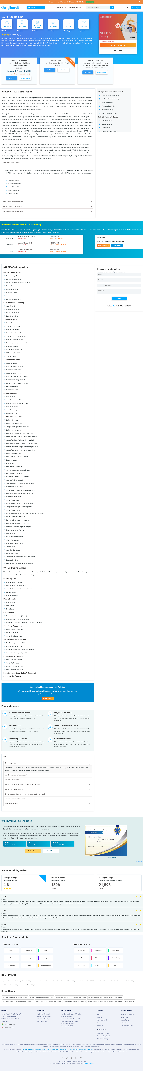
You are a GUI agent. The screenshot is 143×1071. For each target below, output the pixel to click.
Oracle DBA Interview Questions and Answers (48, 1001)
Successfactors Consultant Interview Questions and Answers (105, 997)
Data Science (53, 1049)
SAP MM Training (129, 981)
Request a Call (47, 698)
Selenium (32, 1049)
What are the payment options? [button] (15, 799)
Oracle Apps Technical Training (42, 981)
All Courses (31, 7)
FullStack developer (72, 1049)
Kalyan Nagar (98, 958)
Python (27, 1049)
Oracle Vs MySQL (129, 1001)
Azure (39, 1049)
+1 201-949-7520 (9, 1027)
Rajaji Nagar (115, 950)
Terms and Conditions (127, 1014)
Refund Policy (125, 1023)
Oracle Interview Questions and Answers (74, 1001)
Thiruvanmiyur (11, 965)
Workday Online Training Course (29, 985)
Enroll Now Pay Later (103, 245)
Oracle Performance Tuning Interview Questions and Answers (105, 1001)
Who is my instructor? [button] (11, 780)
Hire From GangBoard (103, 1036)
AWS (23, 1049)
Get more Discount (25, 78)
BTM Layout (81, 950)
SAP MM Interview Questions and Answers (41, 997)
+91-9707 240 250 (123, 306)
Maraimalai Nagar (46, 965)
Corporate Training (102, 1039)
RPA (48, 1049)
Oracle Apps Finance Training (23, 981)
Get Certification (32, 851)
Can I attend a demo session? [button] (14, 789)
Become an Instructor (103, 1033)
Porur (11, 958)
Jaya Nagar (81, 958)
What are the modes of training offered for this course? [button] (22, 784)
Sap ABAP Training (92, 981)
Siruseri (29, 965)
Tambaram (29, 950)
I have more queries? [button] (11, 803)
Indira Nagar (81, 965)
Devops (44, 1049)
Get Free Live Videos (118, 45)
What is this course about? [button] (47, 163)
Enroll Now (118, 50)
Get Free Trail (87, 72)
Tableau (85, 1049)
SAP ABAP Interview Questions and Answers (15, 997)
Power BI (90, 1049)
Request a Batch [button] (117, 245)
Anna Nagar (28, 958)
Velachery (11, 950)
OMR (45, 950)
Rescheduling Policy (127, 1026)
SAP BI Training (104, 981)
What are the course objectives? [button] (47, 201)
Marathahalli (98, 950)
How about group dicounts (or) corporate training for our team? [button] (25, 794)
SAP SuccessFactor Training (10, 985)
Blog (66, 7)
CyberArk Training (7, 981)
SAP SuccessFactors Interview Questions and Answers (71, 997)
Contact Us (100, 1026)
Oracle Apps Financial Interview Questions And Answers (18, 1001)
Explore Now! (90, 2)
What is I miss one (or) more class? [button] (16, 775)
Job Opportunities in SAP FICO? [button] (47, 212)
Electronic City (116, 958)
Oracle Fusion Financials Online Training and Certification (69, 981)
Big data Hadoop (62, 1049)
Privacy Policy (125, 1020)
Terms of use (124, 1017)
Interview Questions (75, 7)
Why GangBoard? (102, 1020)
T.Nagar (46, 958)
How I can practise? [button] (11, 763)
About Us (60, 7)
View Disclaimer (89, 1063)
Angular (81, 1049)
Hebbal (116, 965)
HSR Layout (98, 965)
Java (36, 1049)
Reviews (99, 1017)
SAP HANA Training (116, 981)
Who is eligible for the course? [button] (47, 206)
